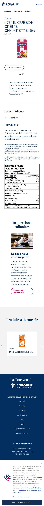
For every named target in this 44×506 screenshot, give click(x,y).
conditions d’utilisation (32, 488)
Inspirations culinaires (22, 429)
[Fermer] (41, 463)
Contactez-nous (14, 67)
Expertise (22, 410)
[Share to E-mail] (23, 74)
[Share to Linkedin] (20, 74)
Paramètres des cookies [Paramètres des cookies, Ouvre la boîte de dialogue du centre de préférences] (22, 497)
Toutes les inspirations (19, 291)
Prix (22, 419)
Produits (18, 11)
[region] (22, 483)
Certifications (22, 415)
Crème (28, 11)
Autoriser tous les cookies (22, 502)
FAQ (22, 424)
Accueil (7, 11)
